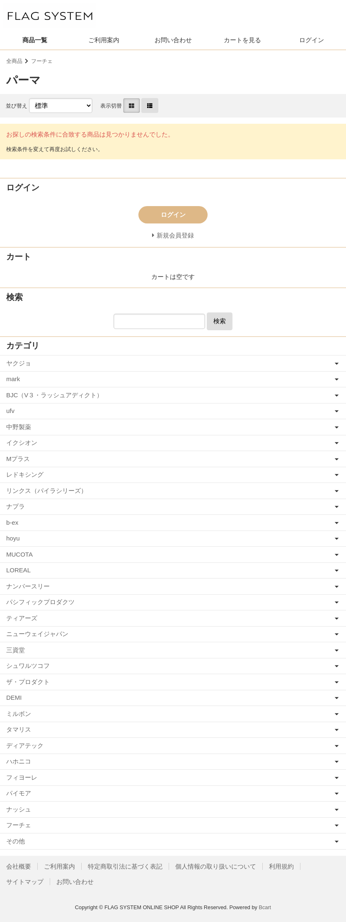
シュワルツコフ (28, 665)
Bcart (265, 907)
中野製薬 (18, 426)
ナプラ (15, 506)
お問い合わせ (173, 39)
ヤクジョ (18, 363)
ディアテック (25, 745)
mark (13, 378)
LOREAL (18, 570)
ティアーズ (21, 618)
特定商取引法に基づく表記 (125, 866)
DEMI (14, 697)
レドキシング (25, 474)
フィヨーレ (21, 777)
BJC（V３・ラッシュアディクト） (54, 395)
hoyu (13, 538)
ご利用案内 (103, 39)
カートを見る (242, 39)
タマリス (18, 729)
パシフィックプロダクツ (40, 601)
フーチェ (42, 61)
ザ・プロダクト (28, 681)
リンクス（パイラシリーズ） (46, 490)
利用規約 (281, 866)
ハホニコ (18, 761)
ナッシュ (18, 809)
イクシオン (21, 442)
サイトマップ (25, 881)
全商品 (14, 61)
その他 (15, 841)
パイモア (18, 793)
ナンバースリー (28, 586)
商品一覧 (34, 39)
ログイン (311, 39)
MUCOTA (19, 554)
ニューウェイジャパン (37, 633)
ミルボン (18, 713)
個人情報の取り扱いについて (215, 866)
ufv (10, 410)
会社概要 (18, 866)
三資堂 (15, 649)
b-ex (12, 522)
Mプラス (18, 458)
